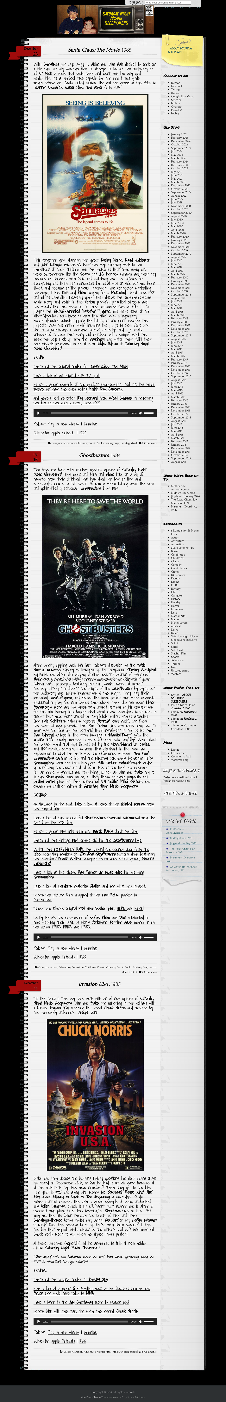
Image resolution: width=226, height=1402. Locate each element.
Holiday (175, 602)
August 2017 (178, 339)
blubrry (175, 103)
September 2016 (181, 376)
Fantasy (109, 443)
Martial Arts (103, 1351)
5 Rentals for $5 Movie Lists (185, 532)
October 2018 (179, 291)
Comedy (111, 967)
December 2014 (180, 448)
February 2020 (180, 236)
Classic (101, 967)
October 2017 (179, 332)
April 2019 (177, 270)
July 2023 (176, 172)
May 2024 (177, 154)
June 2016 (177, 386)
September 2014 (181, 458)
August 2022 (178, 195)
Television (177, 660)
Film (145, 967)
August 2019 (178, 257)
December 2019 (180, 243)
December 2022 (181, 185)
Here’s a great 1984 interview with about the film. (86, 831)
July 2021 (176, 202)
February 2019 (179, 277)
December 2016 (180, 366)
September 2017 (181, 335)
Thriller (115, 1351)
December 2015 (180, 407)
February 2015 (179, 441)
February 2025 (179, 137)
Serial (174, 646)
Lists (174, 612)
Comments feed (181, 756)
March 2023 (178, 182)
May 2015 (176, 431)
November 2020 (181, 206)
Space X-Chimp (136, 1397)
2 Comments (149, 443)
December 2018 (180, 284)
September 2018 (181, 294)
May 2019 (177, 267)
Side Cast (177, 650)
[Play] (39, 413)
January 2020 (179, 240)
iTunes (175, 93)
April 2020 (177, 230)
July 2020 (177, 219)
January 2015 (179, 444)
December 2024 (181, 141)
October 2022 (179, 189)
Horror (152, 967)
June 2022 (177, 199)
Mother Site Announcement (181, 487)
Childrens (81, 443)
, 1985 (99, 50)
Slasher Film (178, 653)
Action (54, 967)
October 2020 (179, 209)
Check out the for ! (81, 366)
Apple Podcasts (63, 432)
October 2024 (179, 144)
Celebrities (178, 554)
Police (174, 633)
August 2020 (179, 216)
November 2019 (180, 247)
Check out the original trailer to (70, 1279)
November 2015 (180, 410)
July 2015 (176, 424)
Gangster (177, 595)
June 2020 (177, 223)
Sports (175, 657)
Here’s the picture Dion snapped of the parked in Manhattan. (85, 897)
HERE (122, 908)
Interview (177, 609)
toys (117, 443)
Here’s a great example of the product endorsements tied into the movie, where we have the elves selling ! (94, 386)
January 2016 (179, 403)
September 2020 (181, 212)
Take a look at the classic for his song (89, 874)
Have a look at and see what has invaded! (90, 886)
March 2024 (178, 158)
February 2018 (179, 318)
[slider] (89, 413)
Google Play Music (182, 96)
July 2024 (176, 151)
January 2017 (179, 363)
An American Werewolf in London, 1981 (181, 868)
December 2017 (180, 325)
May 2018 (177, 308)
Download (90, 423)
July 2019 (176, 260)
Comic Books (96, 443)
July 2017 (176, 342)
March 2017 (178, 356)
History (175, 599)
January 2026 (179, 134)
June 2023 (177, 175)
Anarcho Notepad (112, 1397)
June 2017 (177, 345)
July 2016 (176, 383)
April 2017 (177, 352)
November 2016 (180, 369)
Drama (175, 581)
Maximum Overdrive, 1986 (184, 508)
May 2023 (177, 178)
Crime (175, 571)
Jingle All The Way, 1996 (185, 496)
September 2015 (181, 417)
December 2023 (181, 165)
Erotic (174, 585)
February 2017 (179, 359)
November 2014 (180, 451)
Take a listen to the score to (81, 1302)
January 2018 (179, 322)
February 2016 (179, 400)
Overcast (176, 106)
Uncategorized (129, 443)
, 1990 (181, 708)
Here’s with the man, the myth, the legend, (85, 1311)
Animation (78, 967)
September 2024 (181, 148)
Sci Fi (134, 972)
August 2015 (178, 421)
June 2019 (177, 264)
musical (176, 626)
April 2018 (177, 311)
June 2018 (177, 305)
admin (175, 712)
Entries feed (178, 753)
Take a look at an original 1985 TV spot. (67, 375)
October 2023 (179, 168)
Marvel (125, 972)
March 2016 (178, 397)
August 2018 (178, 298)
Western (176, 674)
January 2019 (179, 281)
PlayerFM (176, 110)
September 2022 (181, 192)
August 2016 (178, 380)
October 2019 (179, 250)
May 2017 (176, 349)
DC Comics (178, 575)
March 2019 (178, 274)
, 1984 (99, 455)
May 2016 (177, 390)
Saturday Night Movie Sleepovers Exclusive (184, 638)
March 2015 (178, 438)
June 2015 (177, 427)
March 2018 (178, 315)
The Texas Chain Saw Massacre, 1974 (184, 501)
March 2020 (178, 233)
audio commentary (182, 547)
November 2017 (180, 328)
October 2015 (179, 414)
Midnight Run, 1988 (183, 492)
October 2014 (179, 455)
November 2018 (180, 288)
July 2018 (176, 301)
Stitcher (176, 100)
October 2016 (179, 373)
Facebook (177, 86)
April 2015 (177, 434)
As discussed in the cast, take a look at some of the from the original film (94, 806)
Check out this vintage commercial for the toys (87, 840)
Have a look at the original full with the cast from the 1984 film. (94, 820)
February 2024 (179, 161)
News (174, 629)
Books (175, 551)
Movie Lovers (179, 622)
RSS (82, 432)
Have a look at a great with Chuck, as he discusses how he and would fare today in (92, 1291)
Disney (175, 578)
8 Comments (149, 1351)
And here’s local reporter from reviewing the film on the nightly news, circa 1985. (93, 400)
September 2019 (181, 253)
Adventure (69, 443)
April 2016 (177, 393)
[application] (95, 413)
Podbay (175, 113)
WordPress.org (180, 760)
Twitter (175, 89)
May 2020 (177, 226)
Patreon (175, 83)
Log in (175, 749)
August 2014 (178, 461)
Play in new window (63, 423)
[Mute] (141, 413)
